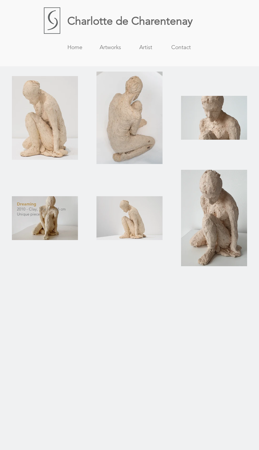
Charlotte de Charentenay (129, 21)
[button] (110, 46)
